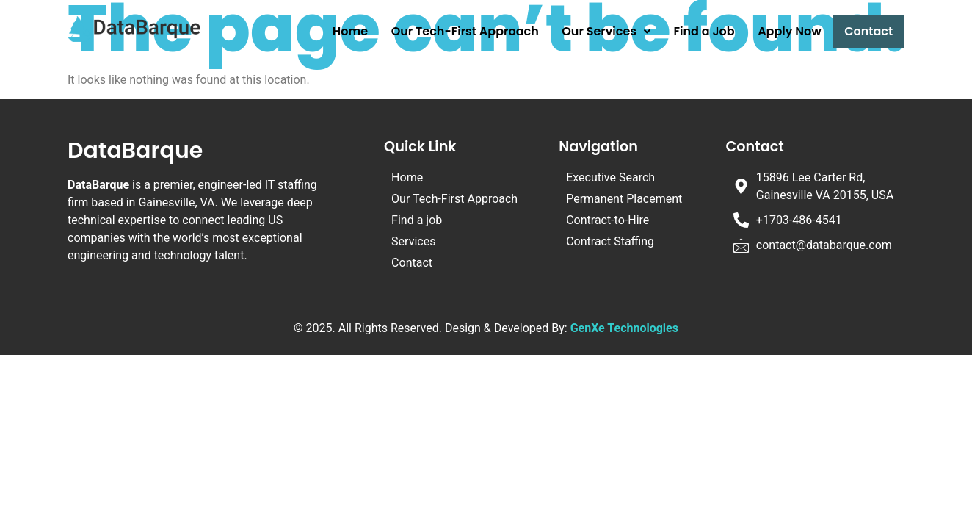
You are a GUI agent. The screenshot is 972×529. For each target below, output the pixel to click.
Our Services (606, 31)
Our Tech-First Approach (465, 31)
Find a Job (704, 31)
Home (350, 31)
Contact (868, 31)
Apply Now (790, 31)
